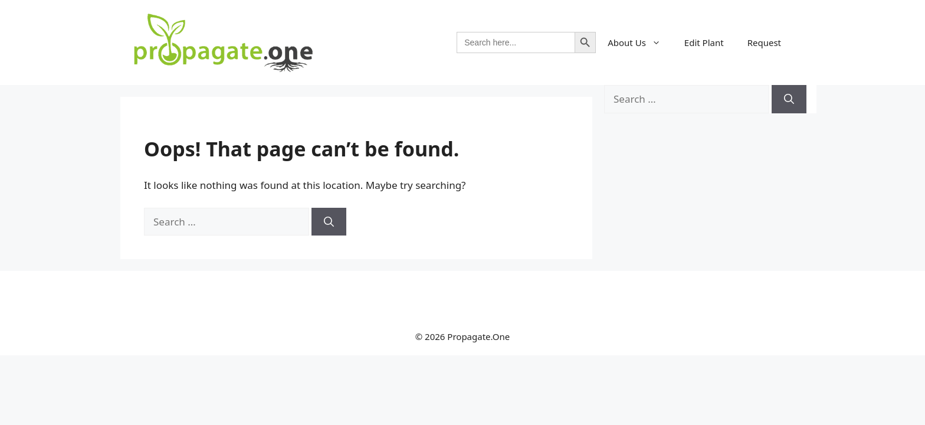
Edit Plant (704, 42)
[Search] (328, 222)
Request (764, 42)
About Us (640, 42)
